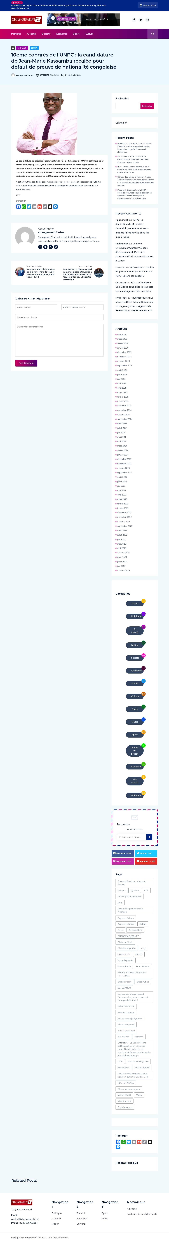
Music (105, 1218)
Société (46, 33)
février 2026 (122, 343)
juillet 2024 (122, 428)
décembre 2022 (124, 512)
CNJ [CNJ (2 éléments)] (143, 948)
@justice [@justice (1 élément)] (135, 890)
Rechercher (122, 98)
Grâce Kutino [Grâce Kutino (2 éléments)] (143, 981)
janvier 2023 (122, 508)
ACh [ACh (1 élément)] (146, 890)
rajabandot (122, 219)
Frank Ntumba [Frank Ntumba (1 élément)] (143, 966)
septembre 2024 (124, 419)
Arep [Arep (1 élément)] (120, 902)
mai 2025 (121, 383)
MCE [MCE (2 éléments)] (120, 1061)
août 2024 (122, 423)
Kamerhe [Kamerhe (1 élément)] (139, 1036)
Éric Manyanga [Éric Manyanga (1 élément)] (125, 1107)
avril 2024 (121, 441)
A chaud (31, 33)
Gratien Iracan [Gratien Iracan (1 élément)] (124, 981)
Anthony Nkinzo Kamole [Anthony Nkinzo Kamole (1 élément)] (130, 896)
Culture (89, 33)
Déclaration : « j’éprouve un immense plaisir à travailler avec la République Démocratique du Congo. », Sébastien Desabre (77, 274)
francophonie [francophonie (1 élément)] (124, 966)
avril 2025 (121, 388)
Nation (55, 1223)
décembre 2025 (124, 352)
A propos (132, 1208)
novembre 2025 (124, 356)
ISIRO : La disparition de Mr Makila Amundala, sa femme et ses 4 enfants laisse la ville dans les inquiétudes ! (132, 228)
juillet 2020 (122, 561)
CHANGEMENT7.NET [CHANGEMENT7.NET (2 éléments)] (128, 935)
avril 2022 (121, 548)
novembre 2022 (124, 517)
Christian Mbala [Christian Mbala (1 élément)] (125, 942)
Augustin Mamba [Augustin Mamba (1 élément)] (126, 923)
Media (34, 48)
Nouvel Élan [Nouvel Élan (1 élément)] (123, 1067)
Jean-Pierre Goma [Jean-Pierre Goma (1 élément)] (126, 1030)
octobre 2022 (123, 521)
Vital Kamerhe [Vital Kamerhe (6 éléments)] (124, 1100)
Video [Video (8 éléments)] (139, 1094)
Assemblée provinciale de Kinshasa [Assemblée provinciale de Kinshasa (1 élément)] (130, 910)
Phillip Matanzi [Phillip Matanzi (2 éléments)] (142, 1067)
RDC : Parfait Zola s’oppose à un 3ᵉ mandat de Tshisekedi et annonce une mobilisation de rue (134, 169)
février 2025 (122, 397)
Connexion (121, 122)
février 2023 (122, 503)
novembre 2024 (124, 410)
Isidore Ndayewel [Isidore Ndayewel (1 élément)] (126, 1024)
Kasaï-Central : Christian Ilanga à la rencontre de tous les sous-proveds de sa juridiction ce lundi (41, 273)
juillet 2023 (122, 481)
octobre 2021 (123, 552)
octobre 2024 (123, 414)
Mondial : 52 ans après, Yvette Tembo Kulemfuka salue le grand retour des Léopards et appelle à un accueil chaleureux (58, 6)
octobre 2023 (123, 468)
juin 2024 (121, 432)
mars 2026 (122, 339)
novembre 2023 (124, 463)
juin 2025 (121, 379)
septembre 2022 (124, 526)
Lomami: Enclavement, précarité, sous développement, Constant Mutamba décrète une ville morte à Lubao (134, 252)
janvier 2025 (122, 401)
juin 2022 (121, 539)
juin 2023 (121, 486)
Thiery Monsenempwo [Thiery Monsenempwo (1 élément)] (129, 1088)
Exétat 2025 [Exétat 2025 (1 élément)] (124, 954)
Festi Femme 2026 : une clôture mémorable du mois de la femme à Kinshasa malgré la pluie (133, 159)
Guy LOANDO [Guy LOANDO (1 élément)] (124, 987)
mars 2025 (122, 392)
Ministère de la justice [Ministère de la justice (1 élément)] (138, 1061)
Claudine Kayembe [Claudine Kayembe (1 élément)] (127, 948)
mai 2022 (121, 544)
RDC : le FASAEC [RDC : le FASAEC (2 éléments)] (126, 1082)
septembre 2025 (124, 365)
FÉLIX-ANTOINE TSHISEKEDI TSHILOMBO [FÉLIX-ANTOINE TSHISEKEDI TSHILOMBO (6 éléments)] (132, 974)
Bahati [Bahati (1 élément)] (143, 923)
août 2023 (122, 477)
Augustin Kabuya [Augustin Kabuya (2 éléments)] (126, 917)
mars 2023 (122, 499)
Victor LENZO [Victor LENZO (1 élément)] (124, 1094)
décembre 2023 (124, 459)
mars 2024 (122, 446)
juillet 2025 (122, 374)
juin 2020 (121, 566)
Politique (16, 33)
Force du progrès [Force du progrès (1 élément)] (125, 960)
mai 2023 (121, 490)
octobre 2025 (123, 361)
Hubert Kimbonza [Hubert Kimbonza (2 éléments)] (126, 1006)
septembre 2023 (124, 472)
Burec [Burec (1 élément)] (120, 929)
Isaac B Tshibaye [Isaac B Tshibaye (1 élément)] (126, 1012)
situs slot (121, 267)
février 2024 (122, 450)
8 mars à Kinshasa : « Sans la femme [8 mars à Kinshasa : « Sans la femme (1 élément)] (131, 882)
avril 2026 (121, 334)
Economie (61, 33)
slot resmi (121, 282)
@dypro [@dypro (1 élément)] (121, 890)
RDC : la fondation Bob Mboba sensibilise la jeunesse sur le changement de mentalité (134, 287)
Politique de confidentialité (142, 1213)
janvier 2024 (122, 455)
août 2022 (122, 530)
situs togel (121, 297)
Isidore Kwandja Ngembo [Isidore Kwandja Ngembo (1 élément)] (130, 1018)
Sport (76, 33)
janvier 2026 (122, 348)
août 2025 (122, 370)
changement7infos (24, 75)
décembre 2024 (124, 405)
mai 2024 (121, 437)
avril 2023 (121, 495)
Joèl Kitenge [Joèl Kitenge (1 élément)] (123, 1036)
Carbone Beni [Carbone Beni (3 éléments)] (135, 929)
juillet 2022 (122, 535)
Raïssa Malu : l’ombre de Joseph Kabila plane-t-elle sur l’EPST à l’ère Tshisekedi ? (135, 271)
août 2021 (122, 557)
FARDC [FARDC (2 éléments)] (138, 954)
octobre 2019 (123, 570)
